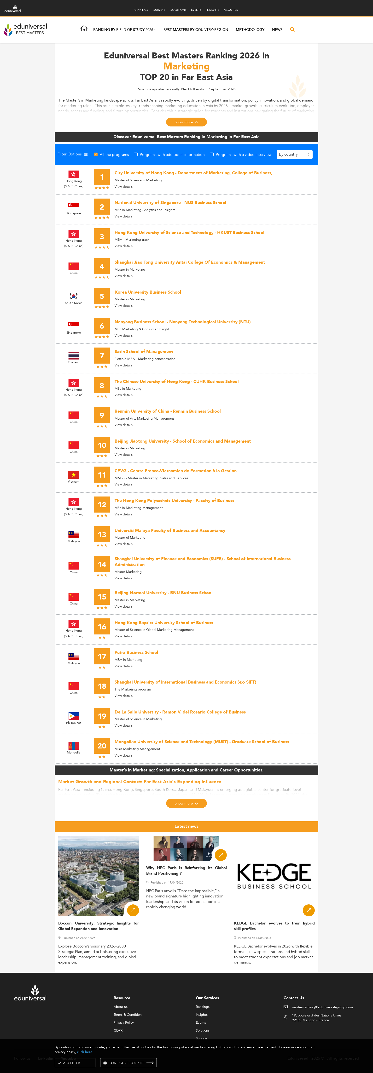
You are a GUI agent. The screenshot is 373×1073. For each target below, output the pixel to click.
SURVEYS (159, 9)
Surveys (202, 1038)
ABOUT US (231, 9)
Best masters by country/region (195, 30)
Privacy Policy (124, 1022)
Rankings (203, 1007)
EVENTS (196, 9)
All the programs (114, 154)
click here (84, 1052)
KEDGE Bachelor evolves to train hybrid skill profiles (274, 926)
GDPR (118, 1030)
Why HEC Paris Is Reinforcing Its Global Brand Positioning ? (186, 871)
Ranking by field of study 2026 (123, 29)
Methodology (250, 30)
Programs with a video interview (244, 154)
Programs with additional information (172, 154)
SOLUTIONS (178, 9)
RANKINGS (141, 9)
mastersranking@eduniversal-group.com (322, 1007)
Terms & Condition (128, 1014)
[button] (155, 29)
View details (124, 186)
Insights (202, 1014)
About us (121, 1007)
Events (201, 1022)
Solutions (203, 1030)
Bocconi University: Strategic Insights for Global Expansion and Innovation (98, 926)
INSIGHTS (212, 9)
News (277, 30)
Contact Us (294, 998)
